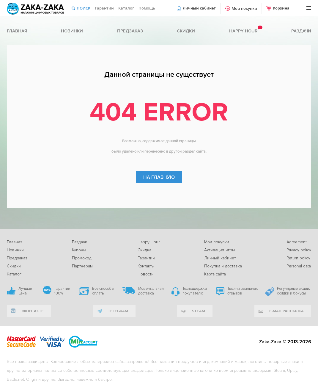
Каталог (126, 8)
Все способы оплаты (103, 291)
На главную (159, 177)
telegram (118, 311)
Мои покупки (244, 8)
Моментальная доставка (151, 291)
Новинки (72, 31)
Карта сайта (215, 274)
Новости (146, 274)
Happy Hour (149, 242)
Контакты (146, 266)
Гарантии (104, 8)
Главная (17, 31)
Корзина (281, 8)
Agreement (296, 242)
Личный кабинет (199, 8)
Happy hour (243, 31)
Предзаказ (130, 31)
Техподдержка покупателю (194, 291)
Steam (198, 311)
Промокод (82, 258)
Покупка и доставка (223, 266)
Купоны (79, 250)
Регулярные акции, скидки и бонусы (293, 291)
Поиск (83, 8)
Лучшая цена (25, 291)
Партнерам (82, 266)
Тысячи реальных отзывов (242, 291)
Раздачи (301, 31)
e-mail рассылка (286, 311)
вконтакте (33, 311)
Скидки (186, 31)
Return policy (298, 258)
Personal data (298, 266)
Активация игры (219, 250)
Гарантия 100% (62, 291)
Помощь (146, 8)
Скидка (144, 250)
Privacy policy (298, 250)
